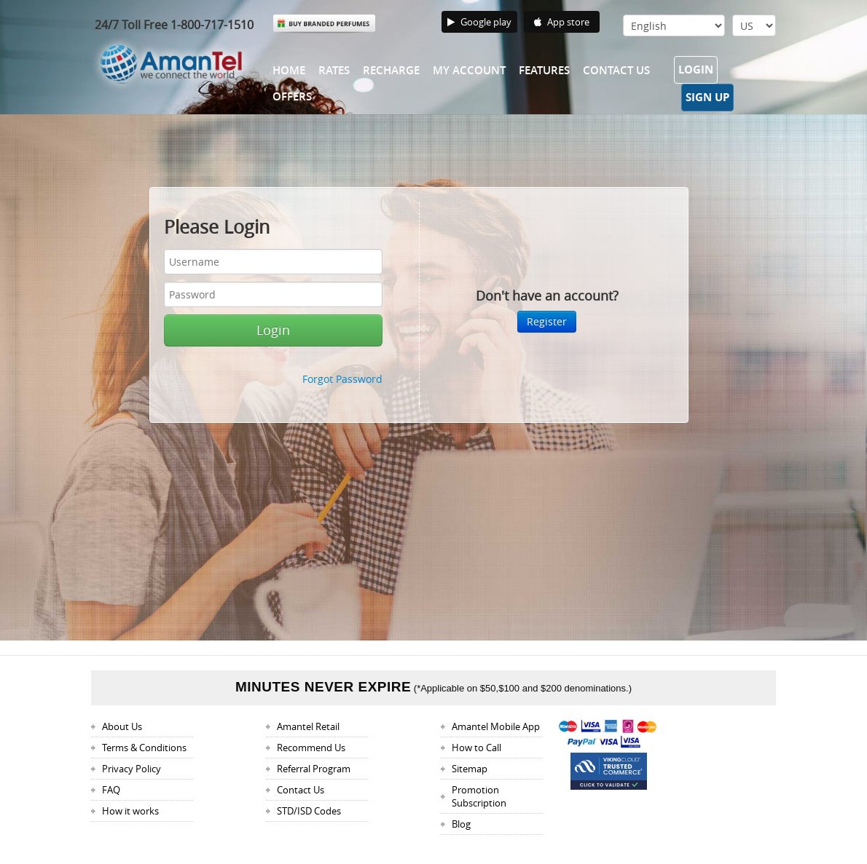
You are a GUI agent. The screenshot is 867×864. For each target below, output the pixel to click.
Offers (292, 96)
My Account (469, 70)
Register (547, 321)
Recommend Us (311, 747)
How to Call (476, 747)
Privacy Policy (131, 768)
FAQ (111, 789)
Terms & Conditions (144, 747)
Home (288, 70)
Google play (479, 21)
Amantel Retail (308, 726)
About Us (122, 726)
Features (544, 70)
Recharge (391, 70)
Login (695, 69)
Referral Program (313, 768)
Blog (461, 824)
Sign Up (707, 97)
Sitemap (469, 768)
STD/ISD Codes (309, 810)
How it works (130, 810)
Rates (334, 70)
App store (561, 21)
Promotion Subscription (479, 796)
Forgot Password (342, 379)
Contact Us (616, 70)
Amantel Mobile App (496, 726)
